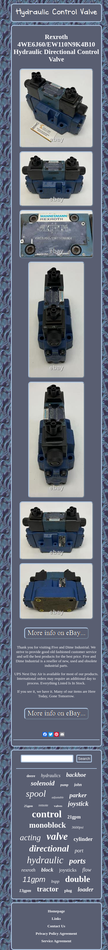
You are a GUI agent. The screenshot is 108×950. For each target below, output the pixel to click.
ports (77, 860)
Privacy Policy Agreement (56, 933)
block (47, 870)
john (78, 785)
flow (86, 870)
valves (58, 806)
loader (86, 889)
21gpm (74, 816)
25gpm (28, 806)
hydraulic (45, 860)
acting (30, 837)
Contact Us (56, 926)
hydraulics (50, 775)
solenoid (43, 783)
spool (36, 793)
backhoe (76, 775)
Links (56, 918)
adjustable (58, 797)
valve (57, 836)
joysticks (67, 870)
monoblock (47, 825)
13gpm (25, 890)
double (77, 879)
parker (78, 795)
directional (49, 848)
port (79, 851)
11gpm (34, 879)
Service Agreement (56, 941)
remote (43, 805)
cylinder (83, 839)
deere (30, 776)
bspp (55, 881)
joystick (78, 803)
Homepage (56, 911)
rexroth (28, 870)
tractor (47, 889)
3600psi (78, 827)
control (47, 814)
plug (68, 891)
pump (64, 785)
